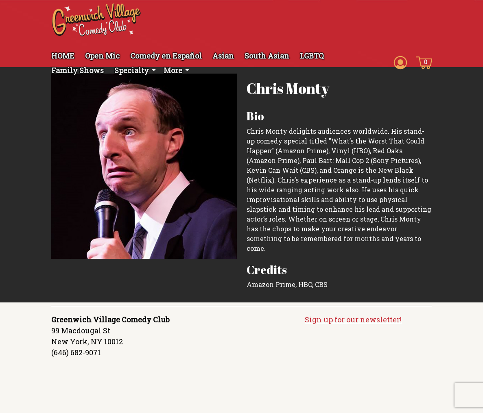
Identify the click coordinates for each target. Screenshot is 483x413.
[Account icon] (400, 61)
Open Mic (102, 56)
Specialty (131, 70)
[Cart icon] (424, 61)
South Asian (267, 56)
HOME (62, 56)
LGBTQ (312, 56)
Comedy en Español (166, 56)
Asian (223, 56)
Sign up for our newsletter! (353, 319)
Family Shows (77, 70)
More (173, 70)
